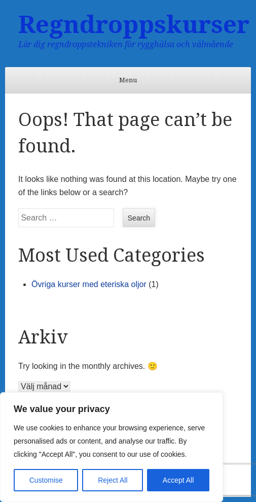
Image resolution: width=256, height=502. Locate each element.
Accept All (178, 480)
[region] (111, 447)
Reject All (112, 480)
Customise (46, 480)
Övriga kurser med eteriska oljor (89, 284)
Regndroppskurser (133, 24)
